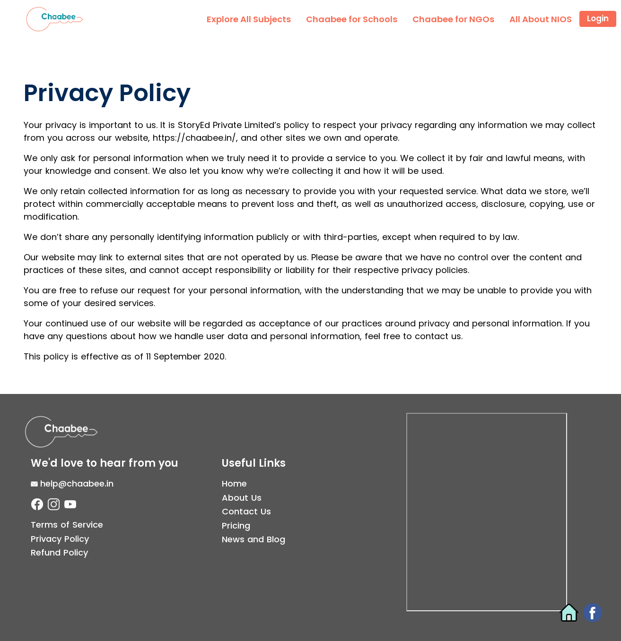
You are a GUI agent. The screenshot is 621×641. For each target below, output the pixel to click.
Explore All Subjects (249, 19)
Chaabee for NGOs (453, 19)
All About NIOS (540, 19)
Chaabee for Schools (351, 19)
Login (598, 18)
